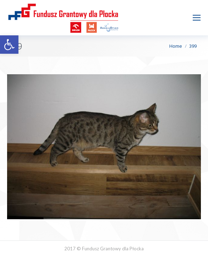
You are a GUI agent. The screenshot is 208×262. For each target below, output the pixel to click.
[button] (9, 44)
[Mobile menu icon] (196, 17)
